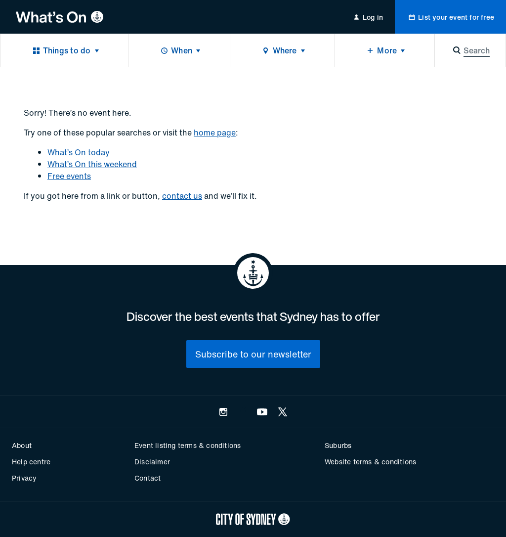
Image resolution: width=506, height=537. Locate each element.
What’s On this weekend (92, 164)
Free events (69, 176)
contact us (182, 196)
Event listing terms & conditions (187, 445)
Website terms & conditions (370, 461)
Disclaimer (152, 461)
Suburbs (338, 445)
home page (215, 132)
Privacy (24, 478)
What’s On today (78, 152)
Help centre (31, 461)
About (22, 445)
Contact (147, 478)
